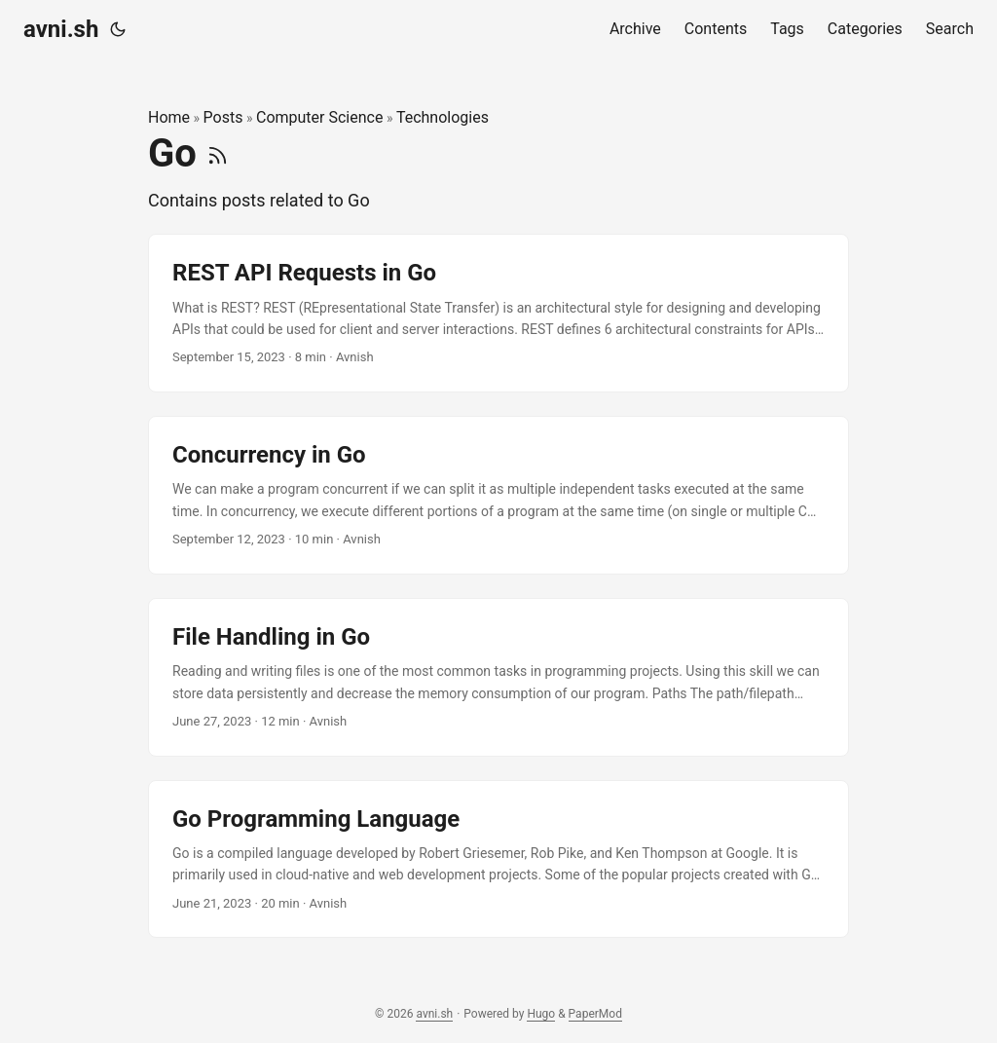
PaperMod (595, 1014)
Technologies (442, 117)
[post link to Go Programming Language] (498, 859)
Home (169, 117)
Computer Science (319, 117)
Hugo (541, 1014)
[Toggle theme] (117, 29)
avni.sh (60, 29)
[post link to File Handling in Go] (498, 677)
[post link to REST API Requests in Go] (498, 313)
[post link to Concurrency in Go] (498, 495)
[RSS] (217, 153)
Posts (223, 117)
